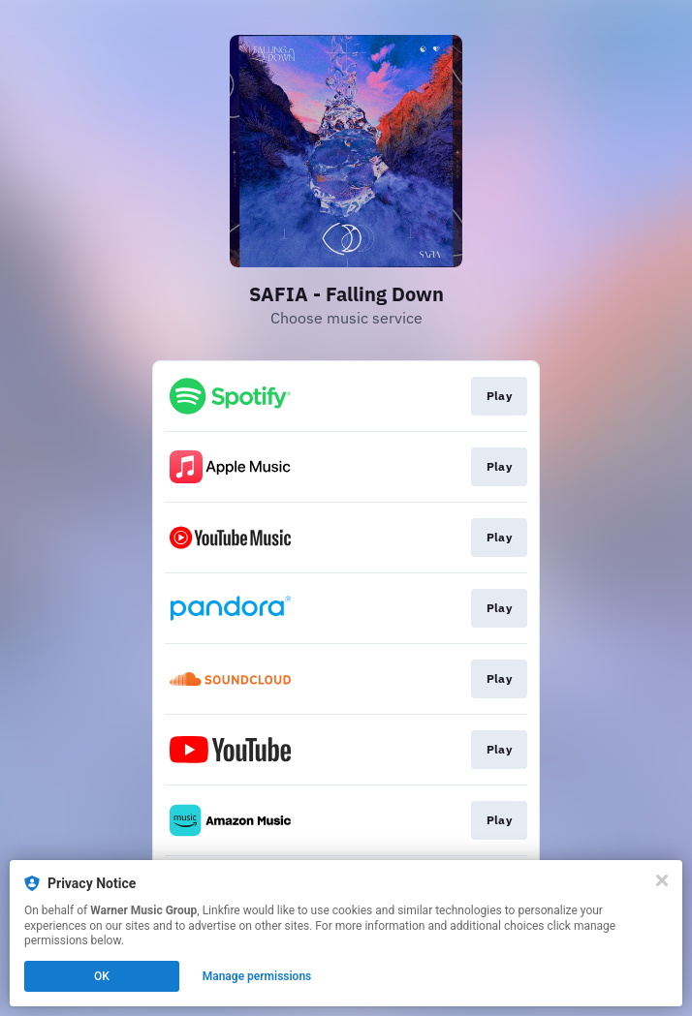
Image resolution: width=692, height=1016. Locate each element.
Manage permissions (257, 976)
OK (102, 976)
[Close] (661, 880)
